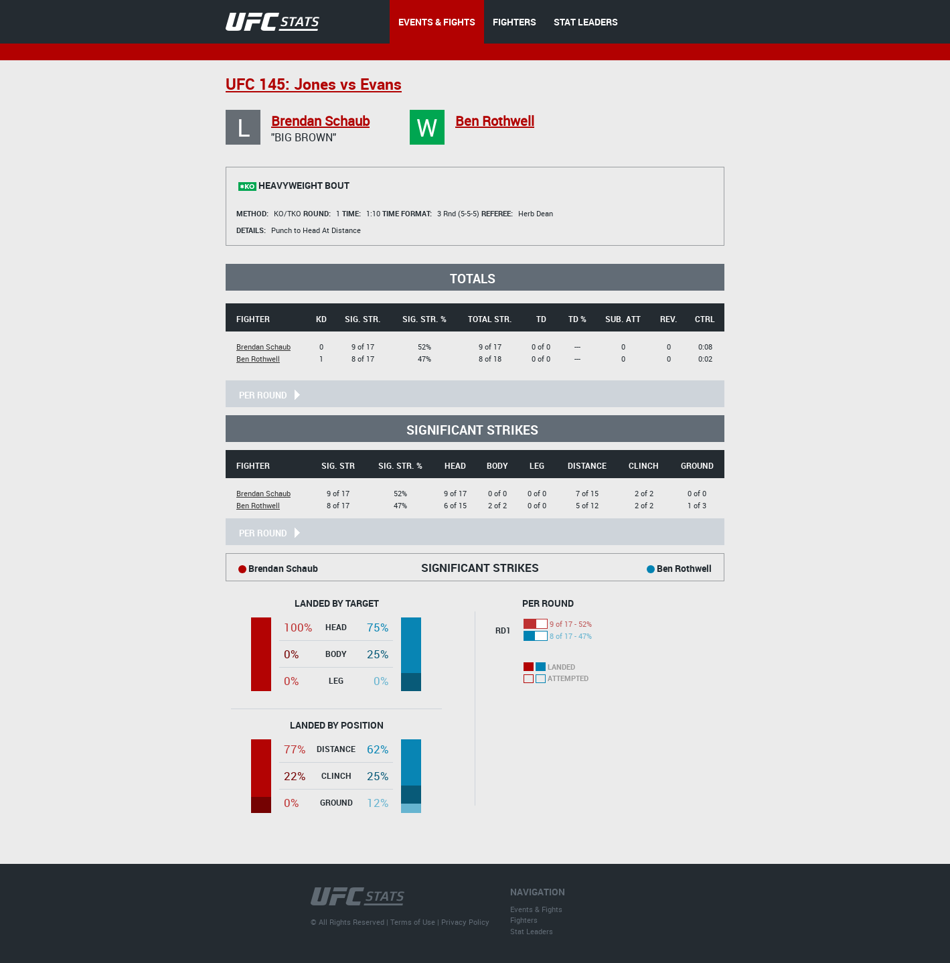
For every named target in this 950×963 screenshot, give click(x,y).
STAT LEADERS (586, 21)
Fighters (524, 920)
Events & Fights (536, 909)
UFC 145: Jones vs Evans (314, 84)
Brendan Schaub (320, 121)
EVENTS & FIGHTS (436, 21)
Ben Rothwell (494, 121)
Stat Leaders (531, 931)
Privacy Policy (465, 922)
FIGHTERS (514, 21)
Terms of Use (412, 922)
